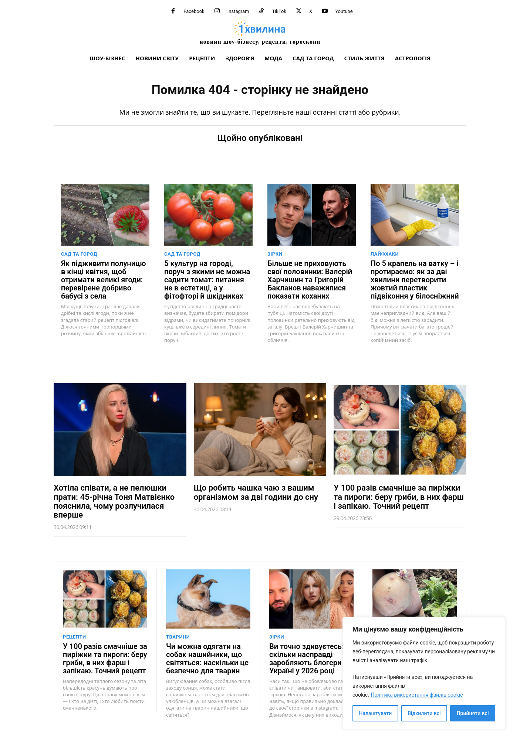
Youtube (344, 11)
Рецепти (74, 636)
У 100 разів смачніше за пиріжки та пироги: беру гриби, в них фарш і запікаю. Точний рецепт (399, 496)
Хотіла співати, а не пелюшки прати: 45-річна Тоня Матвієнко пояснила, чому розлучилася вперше (114, 501)
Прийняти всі (473, 713)
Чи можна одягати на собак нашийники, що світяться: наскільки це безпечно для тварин (207, 658)
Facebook (193, 11)
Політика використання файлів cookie (417, 695)
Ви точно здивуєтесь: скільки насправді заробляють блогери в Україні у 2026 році (308, 658)
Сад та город (79, 254)
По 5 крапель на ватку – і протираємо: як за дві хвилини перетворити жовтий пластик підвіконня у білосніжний (415, 279)
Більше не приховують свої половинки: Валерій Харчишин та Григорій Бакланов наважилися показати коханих (309, 279)
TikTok (279, 11)
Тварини (178, 636)
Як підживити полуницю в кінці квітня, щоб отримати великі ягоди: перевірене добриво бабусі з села (103, 279)
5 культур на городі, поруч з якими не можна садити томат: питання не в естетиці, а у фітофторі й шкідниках (207, 279)
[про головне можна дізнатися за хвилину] (260, 33)
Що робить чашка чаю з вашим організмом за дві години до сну (256, 492)
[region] (423, 673)
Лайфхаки (385, 254)
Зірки (274, 254)
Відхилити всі (424, 713)
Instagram (238, 11)
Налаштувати (375, 713)
